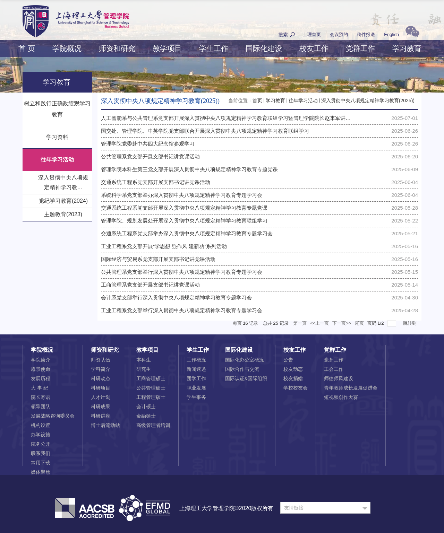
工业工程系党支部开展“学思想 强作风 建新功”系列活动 (164, 246)
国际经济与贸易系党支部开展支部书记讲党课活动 (158, 259)
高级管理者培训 (153, 425)
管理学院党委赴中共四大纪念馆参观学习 (148, 144)
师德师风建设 (338, 378)
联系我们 (40, 453)
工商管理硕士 (150, 378)
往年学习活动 (303, 100)
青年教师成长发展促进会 (350, 388)
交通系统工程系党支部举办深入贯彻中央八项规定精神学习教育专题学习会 (187, 233)
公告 (288, 359)
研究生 (143, 369)
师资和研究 (117, 48)
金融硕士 (146, 416)
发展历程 (40, 378)
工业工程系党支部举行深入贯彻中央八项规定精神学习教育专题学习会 (181, 310)
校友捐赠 (293, 378)
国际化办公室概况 (244, 359)
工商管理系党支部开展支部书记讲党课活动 (150, 285)
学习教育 (406, 48)
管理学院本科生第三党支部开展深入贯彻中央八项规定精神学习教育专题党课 (189, 169)
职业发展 (196, 388)
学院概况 (67, 48)
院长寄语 (40, 397)
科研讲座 (100, 416)
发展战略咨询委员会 (53, 416)
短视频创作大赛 (341, 397)
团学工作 (196, 378)
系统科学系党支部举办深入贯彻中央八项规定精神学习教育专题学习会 (181, 195)
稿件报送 (366, 34)
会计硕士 (146, 406)
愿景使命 (40, 369)
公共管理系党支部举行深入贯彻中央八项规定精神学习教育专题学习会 (181, 272)
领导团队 (40, 406)
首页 (257, 100)
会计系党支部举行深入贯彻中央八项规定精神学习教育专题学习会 (176, 297)
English (391, 34)
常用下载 (40, 462)
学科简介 (100, 369)
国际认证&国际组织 (246, 378)
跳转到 (410, 323)
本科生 (143, 359)
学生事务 (196, 397)
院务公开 (40, 444)
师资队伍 (100, 359)
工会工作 (333, 369)
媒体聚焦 (40, 472)
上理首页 (312, 34)
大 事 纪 (39, 388)
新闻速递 (196, 369)
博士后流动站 (105, 425)
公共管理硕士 (150, 388)
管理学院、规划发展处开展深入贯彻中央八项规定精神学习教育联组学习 (184, 221)
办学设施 (40, 434)
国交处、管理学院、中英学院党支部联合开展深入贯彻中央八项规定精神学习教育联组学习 (205, 131)
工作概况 (196, 359)
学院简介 (40, 359)
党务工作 (333, 359)
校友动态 (293, 369)
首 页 (26, 48)
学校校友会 (295, 388)
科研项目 (100, 388)
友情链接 (294, 507)
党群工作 (360, 48)
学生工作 (213, 48)
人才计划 (100, 397)
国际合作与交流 (242, 369)
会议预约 (339, 34)
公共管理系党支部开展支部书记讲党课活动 (150, 156)
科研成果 (100, 406)
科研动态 (100, 378)
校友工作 (313, 48)
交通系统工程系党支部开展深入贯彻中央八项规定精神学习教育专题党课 (184, 208)
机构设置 (40, 425)
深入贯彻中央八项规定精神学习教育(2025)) (368, 100)
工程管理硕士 (150, 397)
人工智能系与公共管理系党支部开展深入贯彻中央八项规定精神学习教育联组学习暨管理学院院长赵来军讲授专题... (233, 118)
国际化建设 (264, 48)
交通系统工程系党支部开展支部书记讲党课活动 (155, 182)
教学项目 (167, 48)
